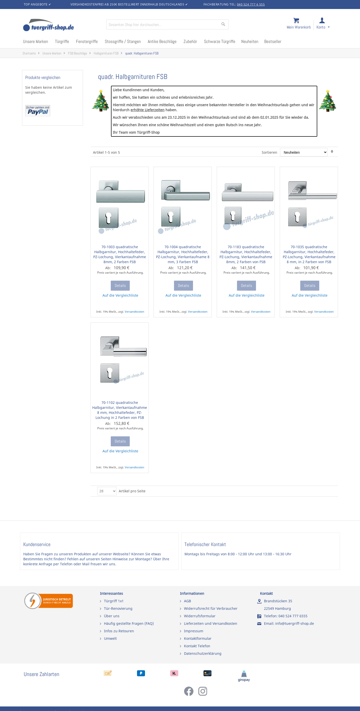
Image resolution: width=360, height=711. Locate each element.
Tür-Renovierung (118, 608)
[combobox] (167, 24)
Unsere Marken (51, 53)
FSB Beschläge (77, 53)
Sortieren (269, 152)
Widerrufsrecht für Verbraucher (211, 608)
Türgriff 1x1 (114, 601)
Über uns (112, 616)
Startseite (29, 53)
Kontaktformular (198, 638)
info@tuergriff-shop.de (294, 623)
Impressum (193, 631)
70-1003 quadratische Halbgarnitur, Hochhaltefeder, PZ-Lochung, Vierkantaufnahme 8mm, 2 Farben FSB (119, 254)
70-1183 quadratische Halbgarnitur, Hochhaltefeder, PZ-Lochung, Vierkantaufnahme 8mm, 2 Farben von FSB (246, 254)
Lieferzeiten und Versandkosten (210, 623)
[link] (327, 25)
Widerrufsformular (200, 616)
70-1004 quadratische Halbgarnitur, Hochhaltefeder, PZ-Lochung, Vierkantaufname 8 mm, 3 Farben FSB (183, 254)
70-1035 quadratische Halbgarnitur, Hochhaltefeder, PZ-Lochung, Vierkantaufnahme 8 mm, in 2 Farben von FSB (309, 254)
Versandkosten (134, 311)
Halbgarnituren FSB (106, 53)
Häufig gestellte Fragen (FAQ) (129, 623)
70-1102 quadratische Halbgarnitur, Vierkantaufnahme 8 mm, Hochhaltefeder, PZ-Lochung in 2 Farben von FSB (119, 410)
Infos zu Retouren (119, 631)
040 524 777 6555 (293, 616)
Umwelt (110, 638)
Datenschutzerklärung (203, 653)
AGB (187, 601)
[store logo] (62, 25)
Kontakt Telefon (197, 646)
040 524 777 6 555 (251, 4)
